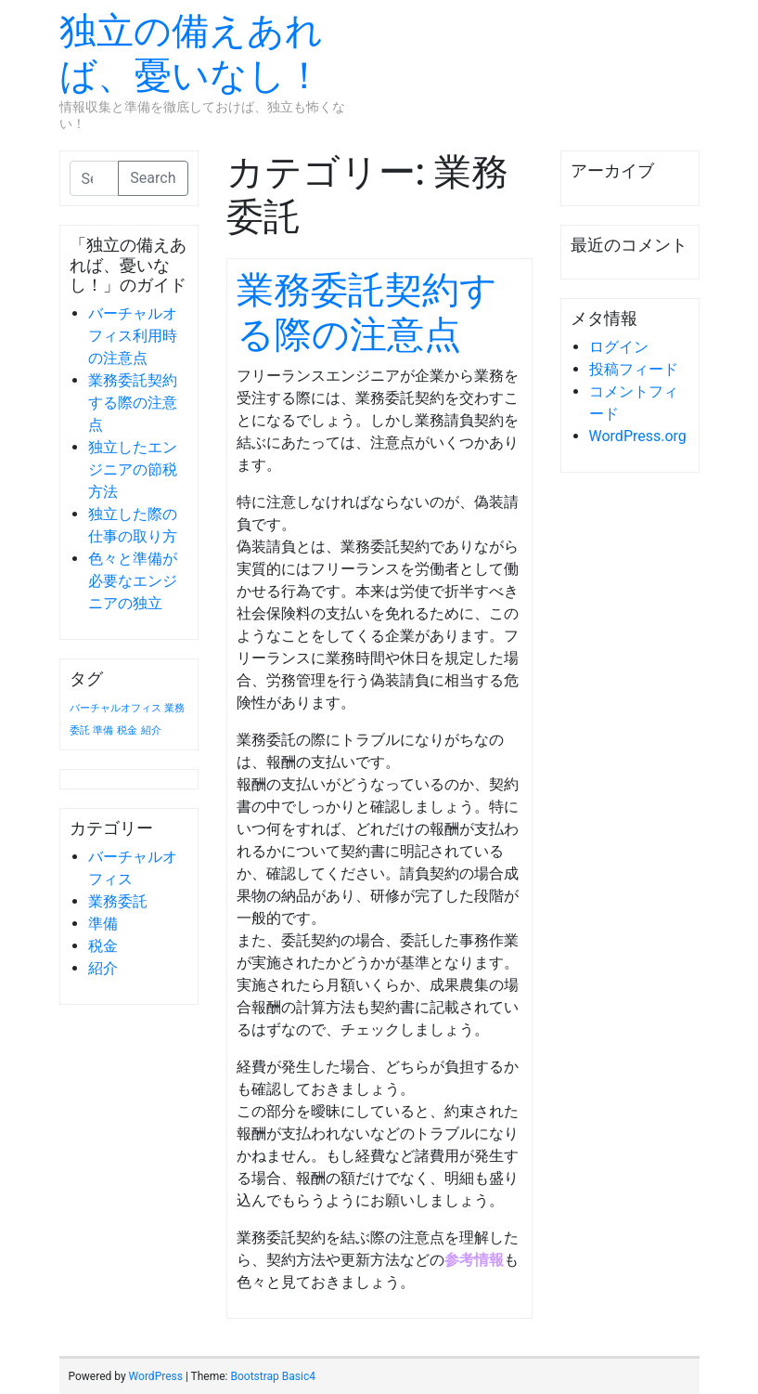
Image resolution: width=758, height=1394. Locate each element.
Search (152, 178)
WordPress (156, 1376)
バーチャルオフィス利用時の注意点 (132, 336)
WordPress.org (638, 436)
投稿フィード (633, 369)
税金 (103, 946)
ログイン (619, 347)
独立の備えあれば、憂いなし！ (191, 53)
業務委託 (118, 901)
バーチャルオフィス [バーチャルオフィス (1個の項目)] (115, 708)
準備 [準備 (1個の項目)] (103, 730)
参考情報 (474, 1260)
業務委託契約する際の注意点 (132, 402)
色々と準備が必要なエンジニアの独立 (132, 581)
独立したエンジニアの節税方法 (132, 469)
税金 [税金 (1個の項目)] (127, 730)
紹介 (103, 968)
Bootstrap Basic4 (272, 1376)
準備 (103, 923)
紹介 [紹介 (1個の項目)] (151, 730)
